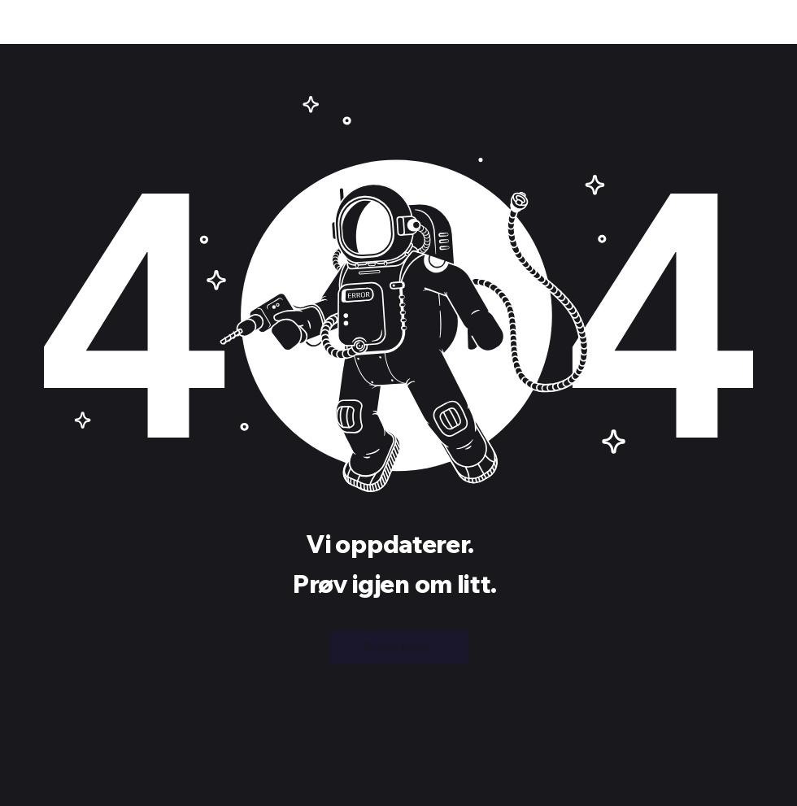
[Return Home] (399, 646)
